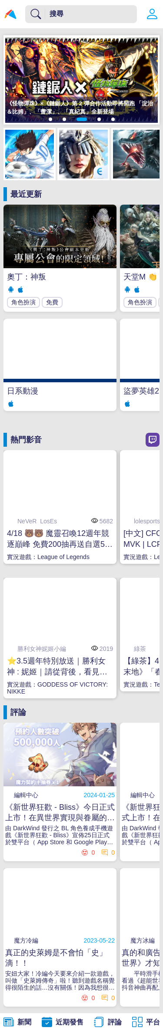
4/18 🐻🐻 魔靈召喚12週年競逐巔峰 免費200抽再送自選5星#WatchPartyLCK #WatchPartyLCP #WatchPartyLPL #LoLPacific (60, 539)
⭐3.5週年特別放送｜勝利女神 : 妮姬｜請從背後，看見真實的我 (57, 667)
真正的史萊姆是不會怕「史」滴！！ (56, 957)
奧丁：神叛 (26, 277)
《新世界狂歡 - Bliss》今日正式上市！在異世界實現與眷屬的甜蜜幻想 (60, 813)
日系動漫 (22, 391)
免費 (52, 302)
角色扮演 (23, 302)
